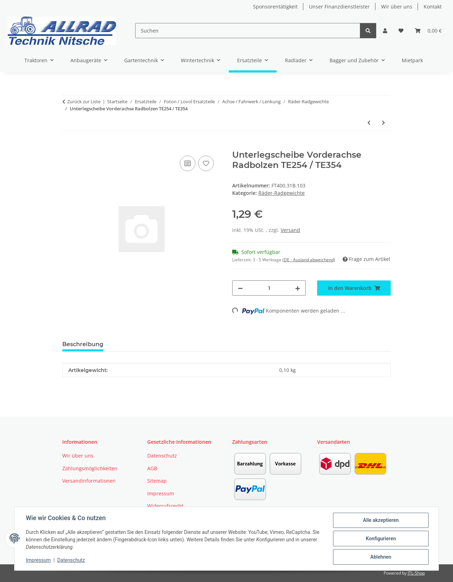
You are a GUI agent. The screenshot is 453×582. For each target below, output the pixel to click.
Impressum (38, 560)
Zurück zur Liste (84, 101)
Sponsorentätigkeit (275, 6)
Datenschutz (71, 560)
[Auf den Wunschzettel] (206, 163)
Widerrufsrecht (165, 505)
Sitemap (157, 480)
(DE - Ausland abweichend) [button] (308, 260)
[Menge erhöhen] (297, 288)
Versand (290, 230)
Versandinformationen (89, 480)
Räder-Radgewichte (281, 193)
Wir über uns (396, 6)
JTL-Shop (416, 573)
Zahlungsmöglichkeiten (89, 468)
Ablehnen (380, 557)
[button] (385, 30)
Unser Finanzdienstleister (339, 6)
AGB (152, 468)
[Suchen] (247, 30)
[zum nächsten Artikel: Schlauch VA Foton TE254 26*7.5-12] (383, 122)
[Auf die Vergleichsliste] (187, 163)
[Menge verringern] (240, 288)
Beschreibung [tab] (82, 344)
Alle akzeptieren (380, 520)
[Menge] (269, 288)
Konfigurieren (381, 538)
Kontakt (433, 6)
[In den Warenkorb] (68, 146)
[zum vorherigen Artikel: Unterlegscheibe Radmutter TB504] (369, 122)
